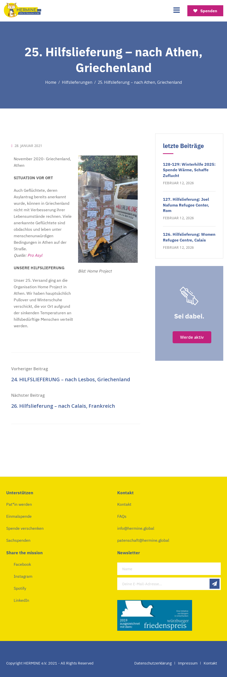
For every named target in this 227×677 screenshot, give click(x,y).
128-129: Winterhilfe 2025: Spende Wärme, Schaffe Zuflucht (189, 170)
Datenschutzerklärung (153, 663)
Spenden (205, 10)
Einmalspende (19, 516)
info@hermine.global (135, 528)
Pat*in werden (19, 504)
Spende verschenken (25, 528)
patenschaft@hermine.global (143, 540)
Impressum (188, 663)
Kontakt (124, 504)
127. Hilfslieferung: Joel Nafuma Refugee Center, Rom (186, 205)
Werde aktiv (192, 337)
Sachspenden (18, 540)
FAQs (121, 516)
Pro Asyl (34, 255)
